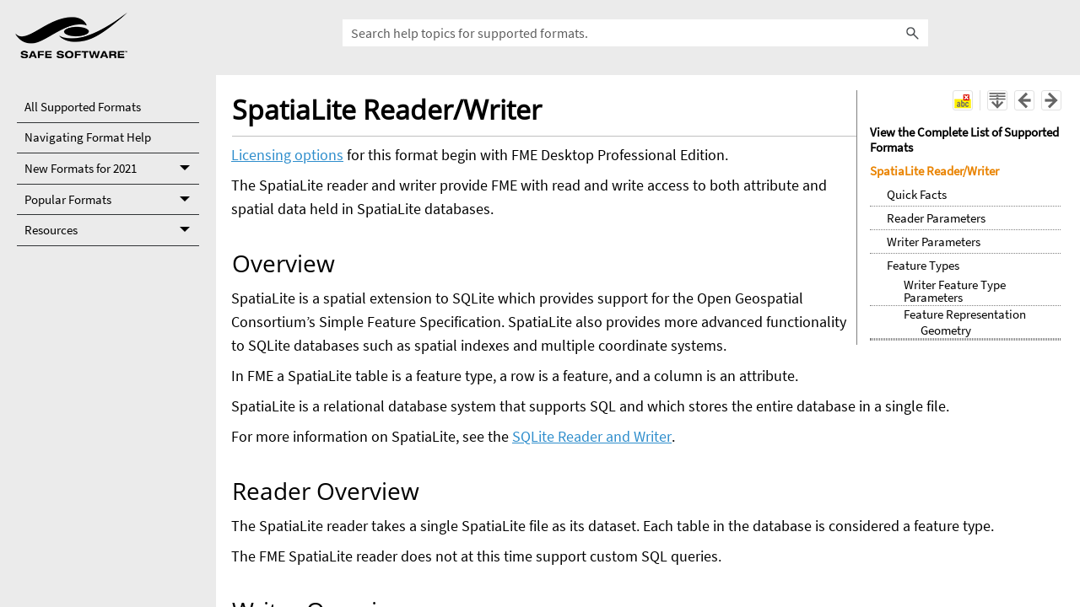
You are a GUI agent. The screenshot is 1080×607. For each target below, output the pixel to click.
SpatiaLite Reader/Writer (934, 171)
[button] (913, 32)
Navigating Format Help (87, 137)
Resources (111, 230)
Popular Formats (111, 200)
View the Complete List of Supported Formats (964, 139)
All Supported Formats (82, 107)
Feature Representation (965, 314)
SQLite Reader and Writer (592, 436)
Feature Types (923, 265)
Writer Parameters (933, 242)
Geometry (946, 330)
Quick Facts (917, 194)
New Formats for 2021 (111, 169)
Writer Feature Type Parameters (955, 291)
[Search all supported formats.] (635, 32)
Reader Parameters (936, 218)
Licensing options (287, 154)
